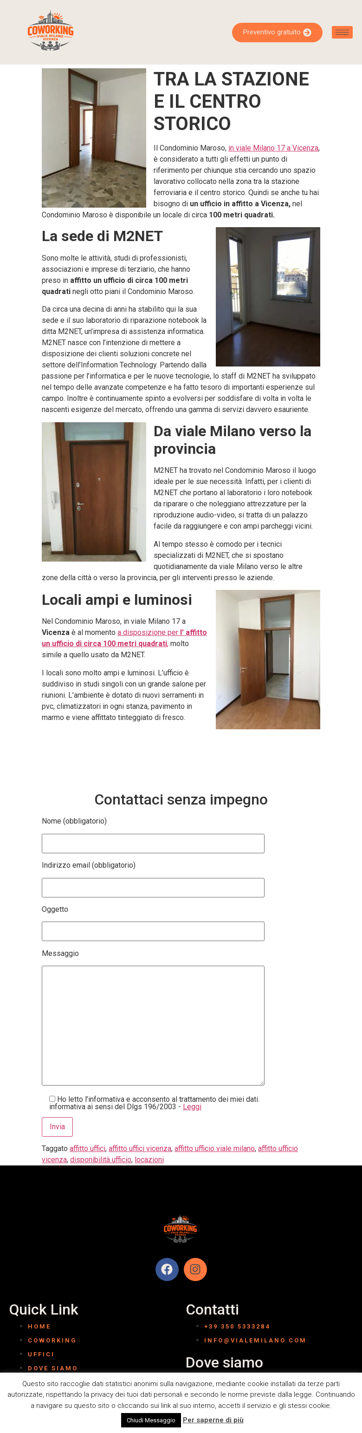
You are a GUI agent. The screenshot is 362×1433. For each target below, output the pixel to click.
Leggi (192, 1106)
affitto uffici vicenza (140, 1148)
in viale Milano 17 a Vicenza (273, 148)
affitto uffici (87, 1148)
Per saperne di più (213, 1420)
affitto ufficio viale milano (215, 1148)
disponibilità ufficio (100, 1159)
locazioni (149, 1159)
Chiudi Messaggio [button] (151, 1420)
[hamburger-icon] (342, 32)
